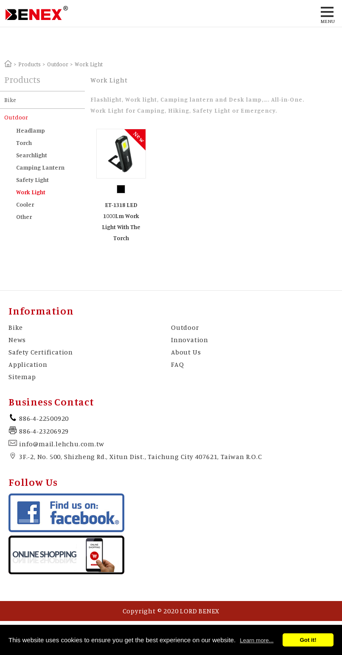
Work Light (30, 192)
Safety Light (32, 179)
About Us (186, 352)
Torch (24, 142)
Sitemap (22, 376)
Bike (10, 99)
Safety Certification (40, 352)
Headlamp (30, 130)
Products (29, 64)
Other (24, 216)
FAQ (177, 364)
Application (28, 364)
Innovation (189, 339)
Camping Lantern (40, 167)
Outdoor (57, 64)
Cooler (25, 204)
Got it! (308, 640)
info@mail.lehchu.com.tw (61, 444)
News (17, 339)
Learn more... (256, 640)
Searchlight (31, 155)
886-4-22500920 (44, 418)
